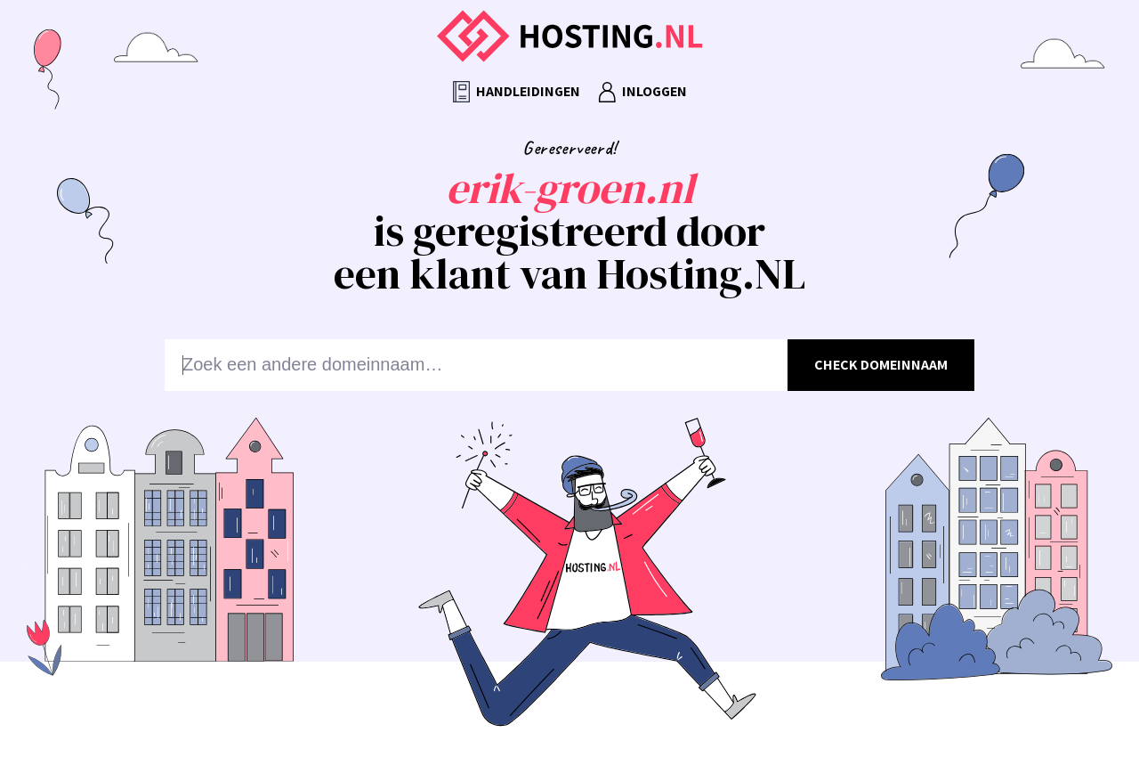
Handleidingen (516, 92)
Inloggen (642, 92)
